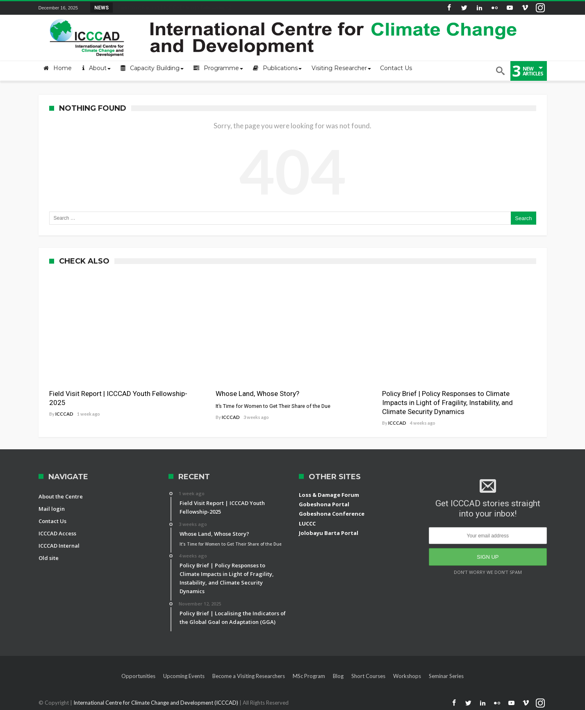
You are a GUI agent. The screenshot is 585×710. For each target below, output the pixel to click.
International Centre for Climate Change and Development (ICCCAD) (156, 702)
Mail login (52, 508)
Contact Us (52, 521)
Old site (49, 558)
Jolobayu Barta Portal (328, 533)
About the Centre (61, 496)
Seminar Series (446, 676)
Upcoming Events (184, 676)
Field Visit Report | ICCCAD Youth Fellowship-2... (174, 7)
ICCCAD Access (57, 533)
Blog (338, 676)
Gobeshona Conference (331, 513)
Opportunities (138, 676)
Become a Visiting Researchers (248, 676)
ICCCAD (64, 413)
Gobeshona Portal (324, 504)
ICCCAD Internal (59, 545)
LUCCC (307, 523)
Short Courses (368, 676)
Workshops (407, 676)
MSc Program (309, 676)
